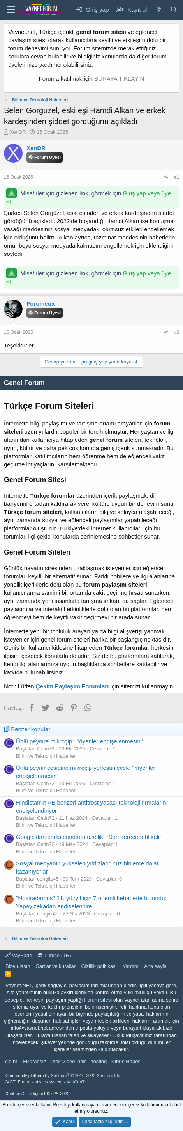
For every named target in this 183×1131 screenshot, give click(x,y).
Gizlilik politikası (99, 966)
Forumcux (40, 303)
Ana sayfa (155, 966)
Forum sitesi (98, 1000)
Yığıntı (11, 1061)
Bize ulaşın (17, 966)
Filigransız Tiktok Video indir (54, 1061)
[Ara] (173, 9)
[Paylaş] (166, 177)
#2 (176, 332)
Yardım (131, 966)
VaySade (18, 955)
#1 (176, 177)
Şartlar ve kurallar (56, 966)
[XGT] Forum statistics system (45, 1082)
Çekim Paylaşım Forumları (72, 686)
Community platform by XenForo (63, 1075)
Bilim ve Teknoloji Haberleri (46, 756)
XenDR (18, 132)
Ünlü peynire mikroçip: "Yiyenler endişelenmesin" (79, 741)
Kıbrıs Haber (125, 1061)
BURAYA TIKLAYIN (119, 78)
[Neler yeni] (158, 9)
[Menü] (11, 10)
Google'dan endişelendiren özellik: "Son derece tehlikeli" (89, 836)
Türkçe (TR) (54, 955)
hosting (98, 1061)
